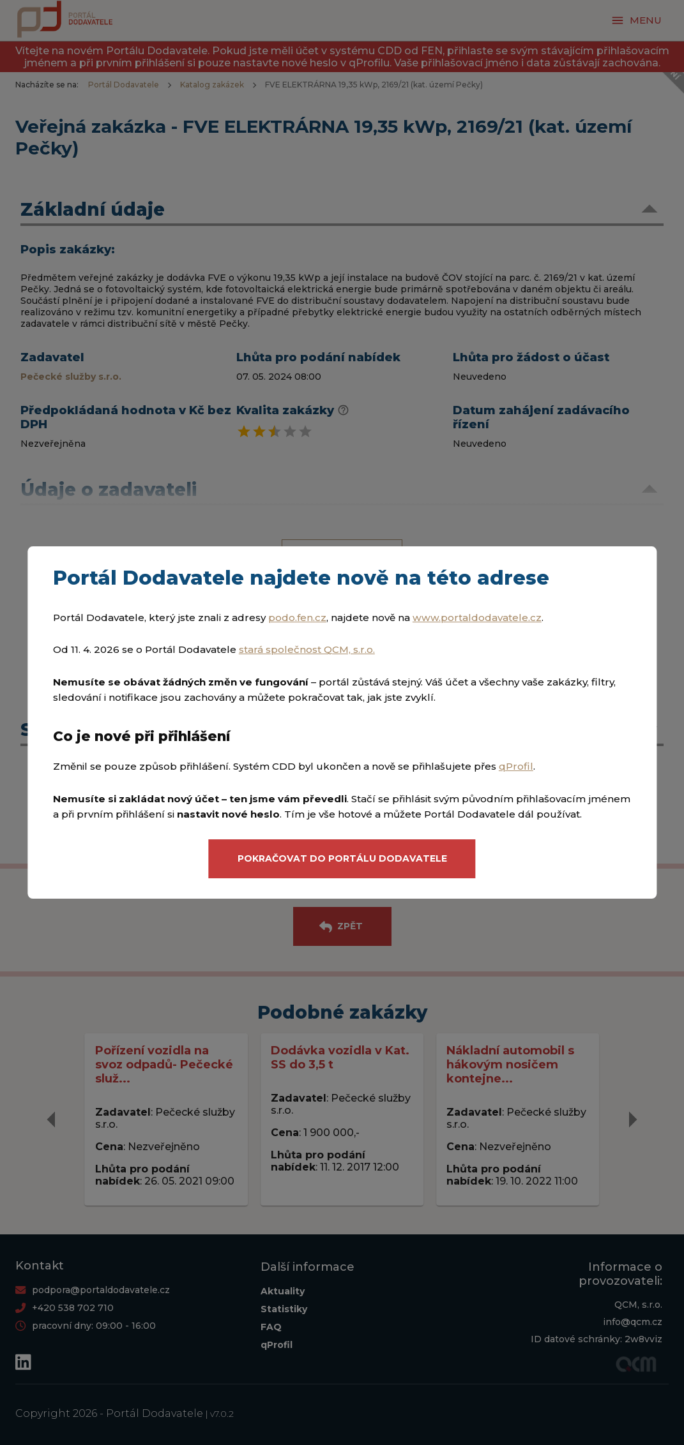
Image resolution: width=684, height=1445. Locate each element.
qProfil (516, 767)
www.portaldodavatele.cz (477, 617)
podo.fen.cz (297, 617)
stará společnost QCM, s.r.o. (307, 649)
